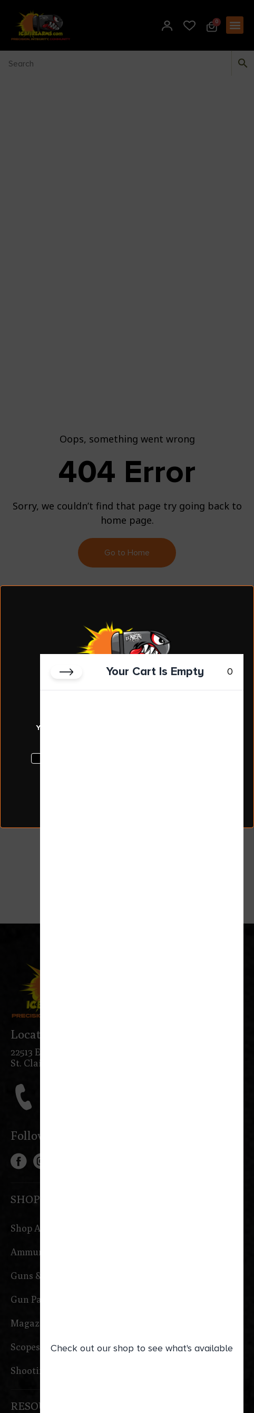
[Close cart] (66, 672)
